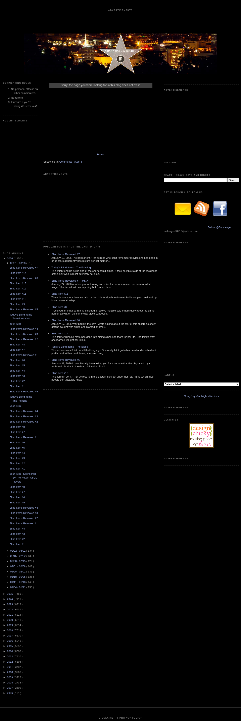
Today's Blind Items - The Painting (71, 211)
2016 (10, 520)
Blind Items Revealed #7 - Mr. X (69, 224)
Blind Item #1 (17, 265)
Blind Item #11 (17, 173)
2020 (10, 499)
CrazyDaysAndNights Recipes (201, 215)
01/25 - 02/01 (18, 451)
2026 (10, 138)
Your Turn (15, 203)
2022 (10, 489)
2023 (10, 483)
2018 (10, 509)
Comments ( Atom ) (70, 165)
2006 (10, 572)
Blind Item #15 (59, 277)
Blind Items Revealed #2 (23, 218)
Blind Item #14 (17, 152)
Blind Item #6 (17, 239)
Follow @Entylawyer (220, 167)
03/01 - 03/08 (18, 142)
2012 (10, 541)
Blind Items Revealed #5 (23, 188)
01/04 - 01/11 (18, 466)
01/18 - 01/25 (18, 456)
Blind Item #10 (17, 178)
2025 (10, 473)
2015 (10, 525)
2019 (10, 504)
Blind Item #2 (17, 260)
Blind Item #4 (17, 250)
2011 (10, 546)
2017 (10, 515)
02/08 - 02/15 (18, 440)
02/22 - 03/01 (18, 430)
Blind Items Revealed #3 (23, 213)
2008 (10, 562)
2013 (10, 536)
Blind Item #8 (17, 224)
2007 (10, 567)
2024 (10, 478)
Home (100, 158)
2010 (10, 551)
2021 (10, 494)
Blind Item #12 (17, 168)
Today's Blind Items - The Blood (69, 290)
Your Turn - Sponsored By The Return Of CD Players (23, 357)
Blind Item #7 (17, 229)
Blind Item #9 (17, 183)
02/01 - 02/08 (18, 445)
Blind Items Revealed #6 (23, 157)
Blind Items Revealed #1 (23, 234)
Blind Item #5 (17, 244)
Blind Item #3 (17, 255)
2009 (10, 556)
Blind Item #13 (17, 162)
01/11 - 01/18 (18, 461)
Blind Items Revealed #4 (23, 208)
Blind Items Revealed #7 (23, 147)
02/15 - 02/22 (18, 435)
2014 (10, 530)
